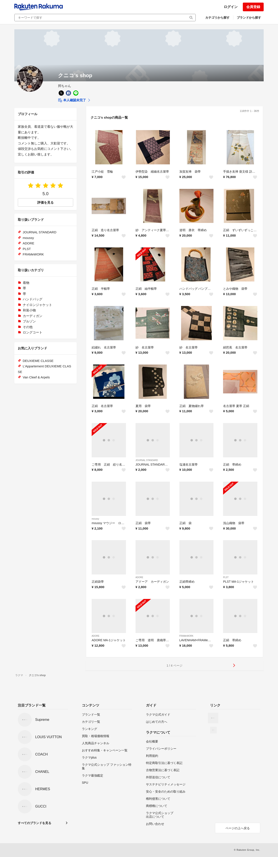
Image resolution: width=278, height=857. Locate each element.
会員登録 (253, 7)
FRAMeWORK (186, 636)
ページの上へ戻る (237, 828)
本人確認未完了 (72, 100)
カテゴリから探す (217, 17)
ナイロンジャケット (37, 305)
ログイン (231, 7)
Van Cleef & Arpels (36, 377)
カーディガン (32, 316)
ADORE (139, 577)
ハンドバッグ (32, 299)
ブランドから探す (249, 17)
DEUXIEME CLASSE (38, 361)
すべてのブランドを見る (34, 823)
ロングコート (32, 332)
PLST (225, 577)
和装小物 (29, 310)
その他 (28, 327)
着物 (26, 283)
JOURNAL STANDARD (147, 460)
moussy (95, 519)
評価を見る (45, 202)
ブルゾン (29, 321)
